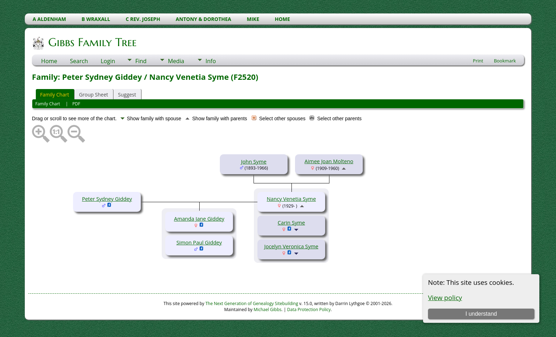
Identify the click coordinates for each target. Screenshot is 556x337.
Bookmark (505, 60)
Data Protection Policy (309, 309)
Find (140, 61)
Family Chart (54, 94)
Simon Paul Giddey (199, 242)
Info (210, 61)
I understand (481, 314)
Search (79, 61)
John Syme (254, 161)
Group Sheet (93, 94)
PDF (76, 104)
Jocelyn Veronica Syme (291, 246)
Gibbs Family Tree (92, 42)
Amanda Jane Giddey (199, 218)
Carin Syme (291, 222)
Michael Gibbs (268, 309)
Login (108, 61)
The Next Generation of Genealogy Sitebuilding (251, 303)
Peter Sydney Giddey (107, 198)
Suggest (127, 94)
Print (478, 60)
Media (176, 61)
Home (49, 61)
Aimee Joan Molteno (329, 161)
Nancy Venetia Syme (291, 198)
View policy (445, 297)
